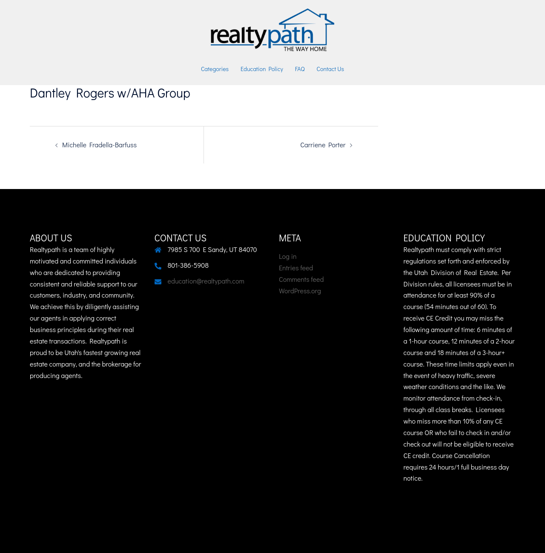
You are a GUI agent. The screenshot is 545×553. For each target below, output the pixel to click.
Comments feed (301, 279)
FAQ (300, 69)
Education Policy (262, 69)
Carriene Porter (322, 144)
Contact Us (330, 69)
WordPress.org (300, 290)
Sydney (241, 538)
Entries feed (296, 267)
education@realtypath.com (206, 280)
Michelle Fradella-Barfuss (99, 144)
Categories (215, 69)
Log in (288, 256)
